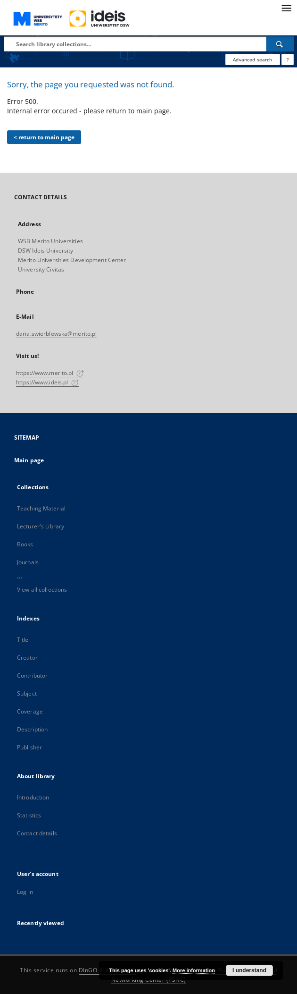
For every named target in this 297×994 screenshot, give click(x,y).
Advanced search (252, 59)
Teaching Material (41, 508)
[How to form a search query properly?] (287, 59)
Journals (28, 562)
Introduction (33, 797)
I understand (249, 970)
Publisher (29, 747)
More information (194, 970)
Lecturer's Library (40, 526)
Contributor (32, 675)
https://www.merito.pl (50, 373)
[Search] (280, 43)
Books (25, 544)
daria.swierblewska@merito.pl (56, 334)
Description (32, 729)
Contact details (37, 833)
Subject (27, 693)
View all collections (42, 590)
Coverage (30, 711)
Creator (27, 658)
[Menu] (286, 7)
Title (23, 640)
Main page (29, 460)
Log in (25, 892)
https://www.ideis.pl (47, 382)
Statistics (29, 815)
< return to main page (44, 137)
